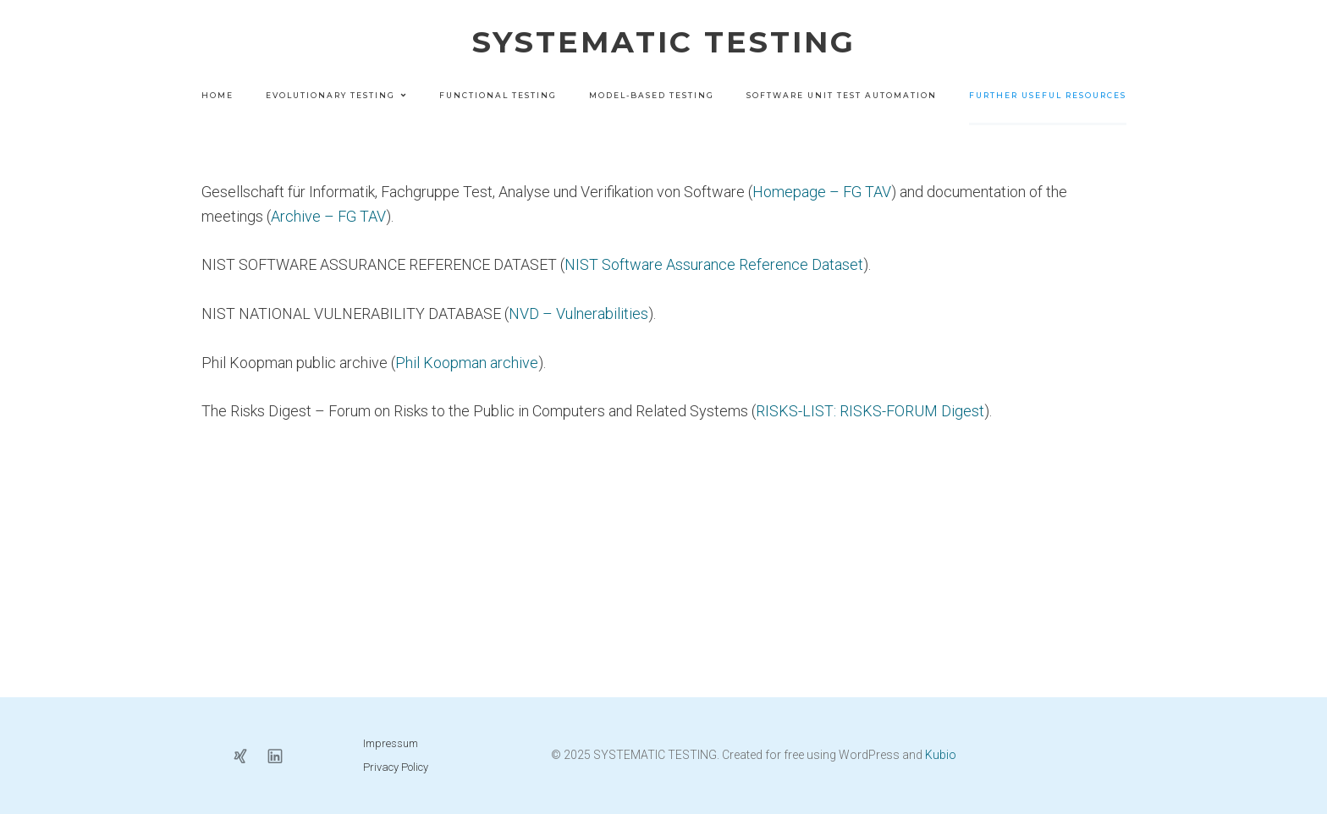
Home (217, 95)
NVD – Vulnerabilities (578, 313)
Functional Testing (498, 95)
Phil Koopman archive (466, 362)
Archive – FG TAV (328, 216)
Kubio (940, 755)
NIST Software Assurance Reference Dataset (713, 264)
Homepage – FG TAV (821, 192)
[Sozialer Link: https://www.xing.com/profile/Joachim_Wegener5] (246, 755)
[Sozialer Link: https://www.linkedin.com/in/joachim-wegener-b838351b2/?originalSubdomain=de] (281, 755)
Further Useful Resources (1047, 95)
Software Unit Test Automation (841, 95)
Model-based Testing (651, 95)
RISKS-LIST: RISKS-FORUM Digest (870, 411)
